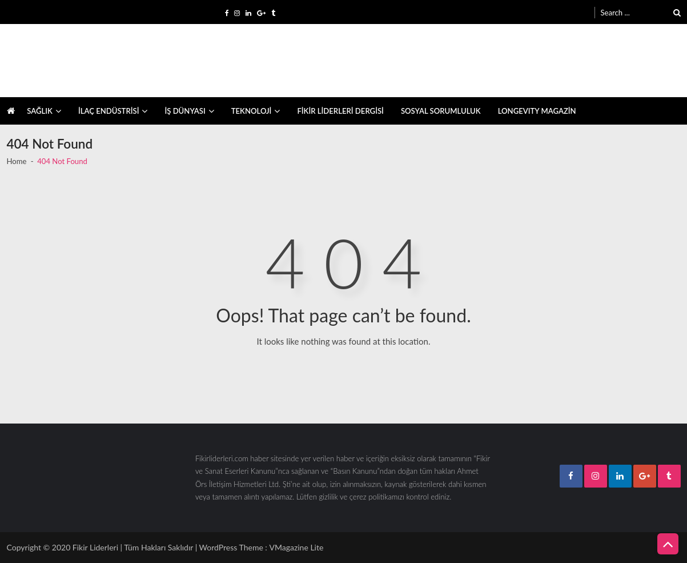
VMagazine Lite (296, 547)
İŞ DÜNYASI (184, 110)
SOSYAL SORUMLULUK (441, 110)
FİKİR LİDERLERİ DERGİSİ (340, 110)
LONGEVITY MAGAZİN (537, 110)
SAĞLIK (40, 110)
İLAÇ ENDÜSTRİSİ (108, 110)
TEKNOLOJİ (251, 110)
